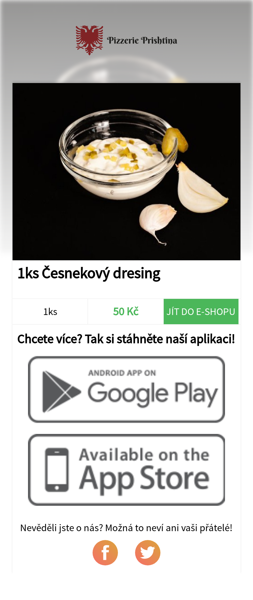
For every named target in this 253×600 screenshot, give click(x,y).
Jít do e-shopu (201, 311)
